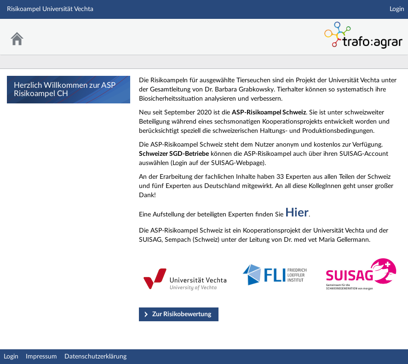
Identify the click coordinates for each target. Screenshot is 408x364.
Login (397, 9)
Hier (297, 213)
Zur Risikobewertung (181, 314)
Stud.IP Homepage (264, 31)
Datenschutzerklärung (95, 356)
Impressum (41, 356)
